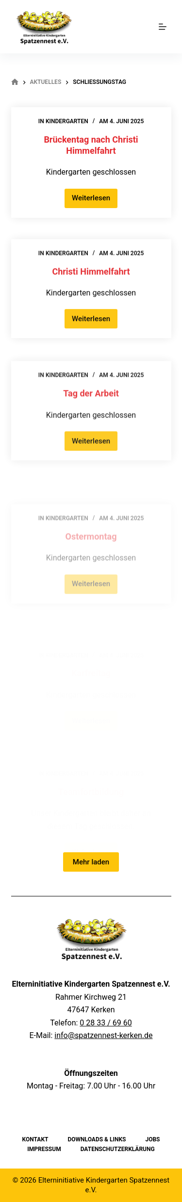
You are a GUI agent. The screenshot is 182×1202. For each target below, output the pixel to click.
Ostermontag (91, 552)
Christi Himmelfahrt (91, 273)
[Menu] (162, 27)
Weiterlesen (94, 201)
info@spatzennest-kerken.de (103, 1035)
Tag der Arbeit (91, 397)
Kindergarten (67, 121)
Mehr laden (91, 862)
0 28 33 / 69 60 (106, 1022)
